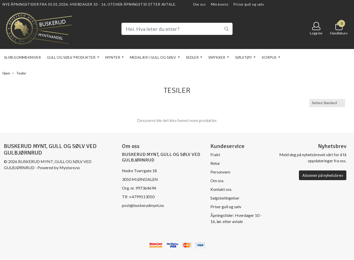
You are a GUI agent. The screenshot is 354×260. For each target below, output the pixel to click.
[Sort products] (327, 103)
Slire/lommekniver (22, 57)
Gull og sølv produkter (71, 57)
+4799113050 (142, 196)
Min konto (220, 4)
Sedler (192, 57)
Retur (215, 163)
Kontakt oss (221, 189)
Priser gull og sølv (248, 4)
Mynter (113, 57)
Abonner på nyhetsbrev (322, 175)
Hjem (6, 73)
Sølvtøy (244, 57)
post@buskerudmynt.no (143, 205)
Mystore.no (69, 167)
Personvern (220, 171)
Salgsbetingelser (224, 197)
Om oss (199, 4)
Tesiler (19, 73)
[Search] (177, 29)
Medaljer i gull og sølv (153, 57)
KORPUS (269, 57)
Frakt (215, 154)
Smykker (217, 57)
